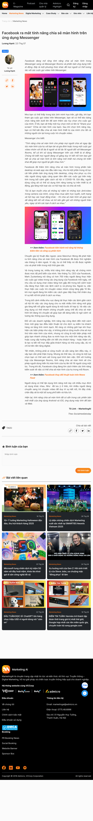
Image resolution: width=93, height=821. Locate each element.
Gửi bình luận (83, 470)
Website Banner (9, 748)
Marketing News (16, 13)
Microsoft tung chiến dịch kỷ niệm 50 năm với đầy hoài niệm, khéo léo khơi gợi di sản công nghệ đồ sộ (22, 571)
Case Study (52, 13)
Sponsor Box (8, 753)
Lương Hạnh (8, 43)
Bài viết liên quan (15, 477)
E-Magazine (18, 5)
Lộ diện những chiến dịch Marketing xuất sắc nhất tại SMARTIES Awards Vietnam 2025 (67, 523)
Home (4, 13)
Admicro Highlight (57, 5)
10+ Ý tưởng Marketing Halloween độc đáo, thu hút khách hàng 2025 (23, 522)
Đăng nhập (85, 5)
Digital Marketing (35, 13)
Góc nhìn (79, 13)
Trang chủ (6, 21)
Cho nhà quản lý (43, 5)
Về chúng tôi (8, 704)
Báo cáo (66, 13)
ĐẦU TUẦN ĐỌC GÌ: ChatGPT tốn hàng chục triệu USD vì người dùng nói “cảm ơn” (23, 619)
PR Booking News (10, 738)
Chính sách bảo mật (11, 714)
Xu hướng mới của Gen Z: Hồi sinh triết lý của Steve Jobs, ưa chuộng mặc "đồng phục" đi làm (68, 571)
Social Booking (9, 743)
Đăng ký (75, 5)
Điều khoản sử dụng (11, 720)
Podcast (31, 3)
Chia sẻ (5, 51)
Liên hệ (90, 13)
